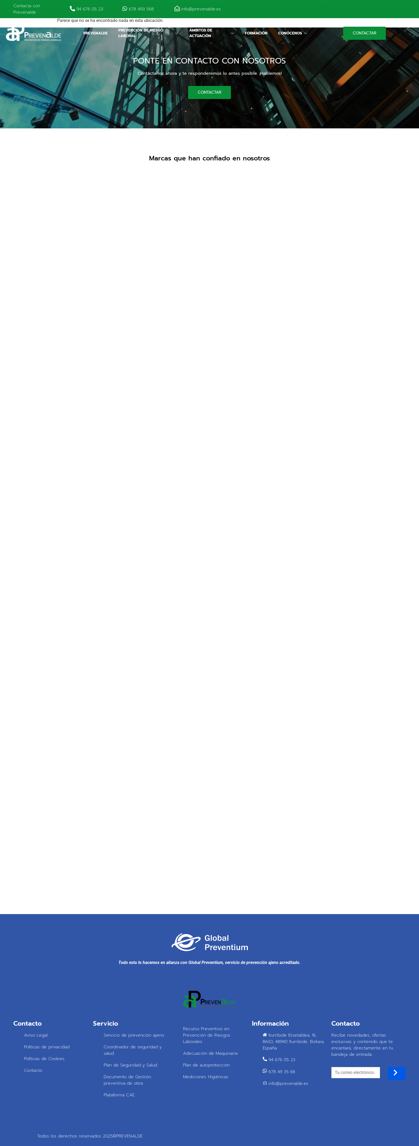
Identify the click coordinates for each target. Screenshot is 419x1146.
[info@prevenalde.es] (177, 9)
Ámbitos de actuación (211, 33)
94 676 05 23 (89, 9)
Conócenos (293, 33)
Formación (256, 33)
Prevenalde (95, 33)
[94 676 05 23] (72, 9)
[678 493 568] (124, 9)
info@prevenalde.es (201, 9)
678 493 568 (141, 9)
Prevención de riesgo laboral (148, 33)
